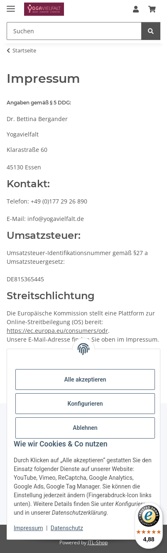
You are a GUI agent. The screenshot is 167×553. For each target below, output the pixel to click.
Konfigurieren (85, 403)
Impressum (28, 528)
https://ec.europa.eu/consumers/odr (57, 331)
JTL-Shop (98, 542)
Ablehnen (85, 427)
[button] (135, 9)
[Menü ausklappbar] (11, 5)
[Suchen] (150, 31)
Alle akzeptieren (85, 379)
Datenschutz (67, 528)
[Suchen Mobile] (74, 31)
